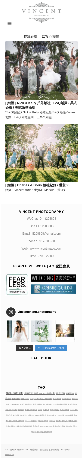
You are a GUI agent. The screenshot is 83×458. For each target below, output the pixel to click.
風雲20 (74, 426)
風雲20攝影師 (37, 404)
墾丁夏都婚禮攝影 (46, 432)
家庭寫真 (46, 410)
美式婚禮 (36, 426)
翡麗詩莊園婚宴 (43, 421)
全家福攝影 (23, 415)
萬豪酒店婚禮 (64, 410)
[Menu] (9, 23)
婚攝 (9, 393)
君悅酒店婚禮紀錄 (62, 421)
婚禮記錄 (60, 393)
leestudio (9, 454)
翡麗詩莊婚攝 (35, 432)
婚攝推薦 (28, 393)
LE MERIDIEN (14, 404)
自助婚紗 (69, 426)
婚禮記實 (31, 415)
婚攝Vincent (24, 399)
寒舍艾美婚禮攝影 (26, 404)
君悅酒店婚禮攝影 (26, 426)
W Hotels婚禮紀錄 (40, 415)
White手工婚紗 (55, 410)
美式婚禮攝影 (66, 399)
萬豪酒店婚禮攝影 (18, 421)
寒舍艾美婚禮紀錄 (31, 410)
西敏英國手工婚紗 (11, 410)
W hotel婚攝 (57, 399)
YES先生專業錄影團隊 (59, 404)
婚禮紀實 (70, 393)
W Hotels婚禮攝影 (31, 421)
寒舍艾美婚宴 (72, 404)
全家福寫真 (50, 415)
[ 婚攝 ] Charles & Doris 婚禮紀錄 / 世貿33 (37, 185)
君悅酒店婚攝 (72, 421)
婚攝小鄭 (50, 393)
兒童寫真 (52, 421)
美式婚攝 (16, 415)
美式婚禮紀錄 (47, 404)
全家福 (40, 410)
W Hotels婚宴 (69, 415)
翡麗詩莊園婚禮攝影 (13, 426)
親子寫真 (21, 410)
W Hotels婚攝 (59, 415)
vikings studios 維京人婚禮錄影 (41, 399)
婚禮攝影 (17, 393)
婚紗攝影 (16, 399)
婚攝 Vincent (39, 393)
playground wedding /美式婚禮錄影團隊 (52, 426)
